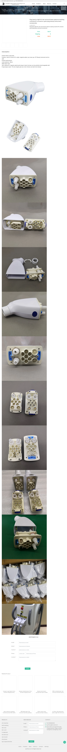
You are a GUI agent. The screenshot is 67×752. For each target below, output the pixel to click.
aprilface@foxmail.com (8, 0)
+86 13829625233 (19, 0)
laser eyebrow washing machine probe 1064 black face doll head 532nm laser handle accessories (9, 712)
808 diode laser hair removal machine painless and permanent (25, 712)
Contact (55, 3)
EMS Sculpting (5, 725)
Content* (26, 730)
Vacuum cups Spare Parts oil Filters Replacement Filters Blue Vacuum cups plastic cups (9, 692)
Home (33, 3)
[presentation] (28, 664)
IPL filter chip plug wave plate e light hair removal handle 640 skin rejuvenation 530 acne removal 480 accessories (58, 712)
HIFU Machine (5, 723)
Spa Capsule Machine (7, 741)
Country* (13, 649)
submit (27, 668)
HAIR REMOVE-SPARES (20, 9)
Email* (12, 642)
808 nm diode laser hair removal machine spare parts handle (58, 692)
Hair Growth (4, 737)
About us (49, 3)
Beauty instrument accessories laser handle (42, 692)
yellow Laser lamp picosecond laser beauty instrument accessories (42, 712)
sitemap (46, 746)
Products (38, 3)
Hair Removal (5, 734)
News (44, 3)
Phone (12, 653)
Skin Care (4, 727)
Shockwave (4, 739)
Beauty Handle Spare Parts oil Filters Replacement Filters (25, 692)
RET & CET (4, 730)
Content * (13, 657)
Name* (13, 646)
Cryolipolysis (5, 732)
